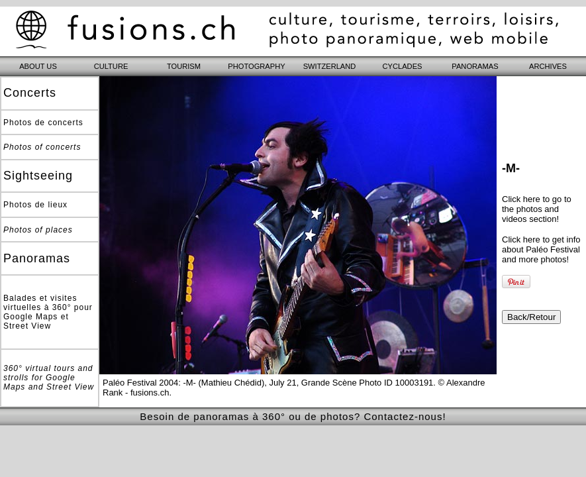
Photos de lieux (35, 204)
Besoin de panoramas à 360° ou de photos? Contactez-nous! (293, 416)
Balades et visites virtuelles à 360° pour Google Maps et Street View (48, 312)
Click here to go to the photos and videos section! (536, 209)
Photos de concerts (43, 122)
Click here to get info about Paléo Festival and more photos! (541, 249)
